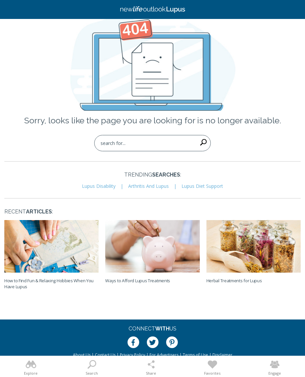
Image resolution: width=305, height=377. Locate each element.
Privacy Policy (132, 355)
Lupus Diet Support (202, 186)
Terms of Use (195, 355)
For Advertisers (164, 355)
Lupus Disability (99, 186)
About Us (82, 355)
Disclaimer (222, 355)
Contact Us (105, 355)
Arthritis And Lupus (148, 186)
